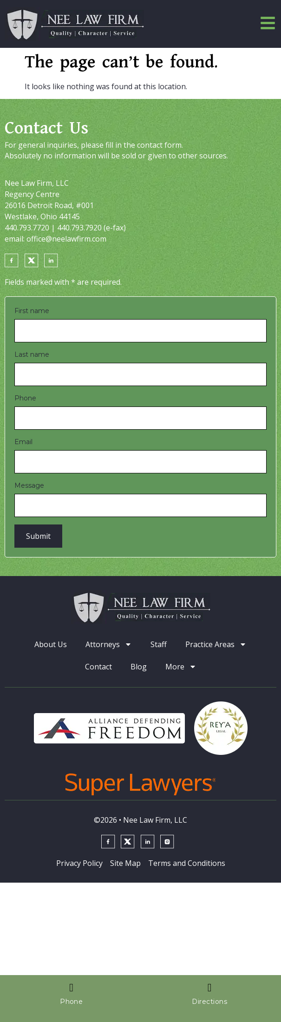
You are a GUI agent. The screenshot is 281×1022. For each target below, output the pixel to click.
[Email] (140, 461)
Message (29, 485)
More (180, 666)
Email (23, 442)
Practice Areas (216, 644)
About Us (50, 644)
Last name (31, 354)
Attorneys (108, 644)
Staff (158, 644)
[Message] (140, 505)
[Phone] (140, 418)
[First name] (140, 330)
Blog (139, 667)
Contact (98, 667)
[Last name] (140, 374)
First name (31, 311)
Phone (25, 398)
